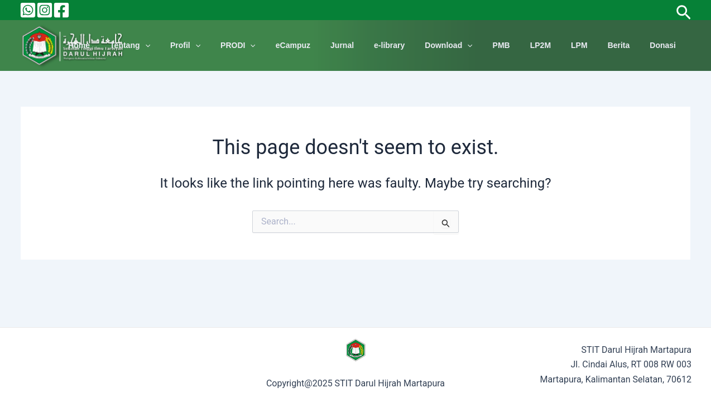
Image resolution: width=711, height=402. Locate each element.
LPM (590, 45)
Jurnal (375, 45)
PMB (521, 45)
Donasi (665, 45)
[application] (196, 45)
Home (135, 45)
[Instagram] (44, 10)
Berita (625, 45)
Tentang (181, 45)
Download (473, 45)
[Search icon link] (683, 10)
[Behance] (28, 10)
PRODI (280, 45)
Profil (232, 45)
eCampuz (331, 45)
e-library (418, 45)
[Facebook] (61, 10)
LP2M (556, 45)
